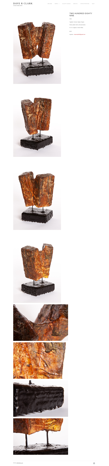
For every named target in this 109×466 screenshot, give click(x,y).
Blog (93, 3)
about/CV (75, 3)
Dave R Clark (23, 3)
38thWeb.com (20, 462)
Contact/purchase (84, 3)
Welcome (50, 3)
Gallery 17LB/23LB (66, 3)
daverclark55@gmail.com (79, 34)
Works (57, 4)
